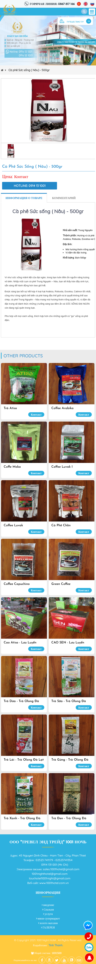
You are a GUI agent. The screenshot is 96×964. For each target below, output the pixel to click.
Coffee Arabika (62, 408)
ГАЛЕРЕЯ (49, 927)
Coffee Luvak (13, 525)
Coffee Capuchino (17, 584)
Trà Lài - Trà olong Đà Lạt (24, 759)
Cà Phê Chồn (61, 525)
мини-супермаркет (49, 918)
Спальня (49, 909)
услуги (49, 914)
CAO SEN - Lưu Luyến (67, 642)
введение (48, 905)
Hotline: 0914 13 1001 (30, 186)
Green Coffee (60, 584)
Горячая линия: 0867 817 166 (52, 4)
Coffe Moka (12, 467)
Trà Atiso (10, 408)
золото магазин (49, 923)
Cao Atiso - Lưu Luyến (20, 642)
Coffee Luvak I (62, 467)
